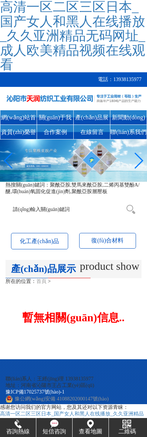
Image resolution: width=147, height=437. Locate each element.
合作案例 (55, 132)
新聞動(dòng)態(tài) (128, 119)
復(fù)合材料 (107, 240)
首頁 (41, 281)
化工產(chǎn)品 (39, 241)
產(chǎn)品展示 (92, 119)
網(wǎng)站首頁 (18, 119)
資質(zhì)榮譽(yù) (18, 134)
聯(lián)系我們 (128, 132)
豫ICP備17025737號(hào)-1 (35, 392)
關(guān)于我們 (55, 119)
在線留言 (92, 132)
